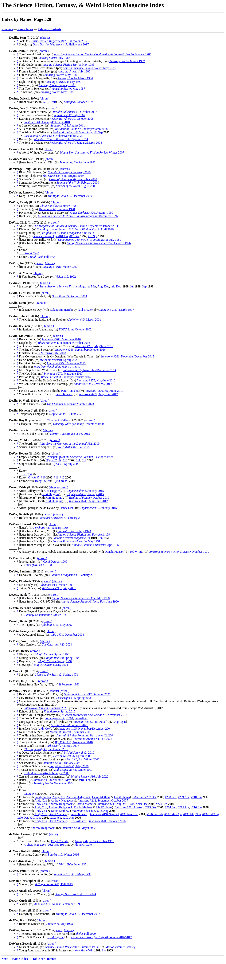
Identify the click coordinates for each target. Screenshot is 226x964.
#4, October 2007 (75, 111)
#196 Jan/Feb (155, 814)
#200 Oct (22, 817)
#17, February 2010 (61, 517)
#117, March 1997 (116, 309)
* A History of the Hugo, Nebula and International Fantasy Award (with (61, 551)
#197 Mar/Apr (173, 814)
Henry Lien (67, 507)
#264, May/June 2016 (61, 339)
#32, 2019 (69, 443)
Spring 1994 (52, 654)
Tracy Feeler (42, 480)
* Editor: (22, 256)
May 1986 (60, 74)
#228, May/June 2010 (80, 827)
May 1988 (56, 92)
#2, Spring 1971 (56, 674)
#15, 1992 (65, 276)
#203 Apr (68, 817)
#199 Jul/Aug (210, 814)
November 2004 (53, 783)
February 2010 (69, 172)
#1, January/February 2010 (47, 122)
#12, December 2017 (78, 913)
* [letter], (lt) (25, 236)
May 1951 (76, 541)
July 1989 (89, 239)
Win (83, 950)
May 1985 (68, 64)
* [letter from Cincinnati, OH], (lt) (38, 162)
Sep (144, 286)
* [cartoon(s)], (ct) (28, 286)
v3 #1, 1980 (38, 565)
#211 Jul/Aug (129, 807)
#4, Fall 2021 (92, 738)
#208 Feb (170, 797)
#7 (51, 460)
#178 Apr (45, 780)
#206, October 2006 (107, 821)
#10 (65, 460)
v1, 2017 (56, 366)
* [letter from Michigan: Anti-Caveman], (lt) (44, 544)
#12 (84, 460)
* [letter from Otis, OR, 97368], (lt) (39, 601)
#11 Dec (74, 236)
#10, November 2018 (74, 742)
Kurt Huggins (52, 490)
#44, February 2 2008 (46, 773)
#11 (78, 460)
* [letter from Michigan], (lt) (35, 538)
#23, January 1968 (50, 527)
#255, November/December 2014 (89, 370)
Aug (100, 286)
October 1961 (94, 841)
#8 (58, 480)
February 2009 (77, 182)
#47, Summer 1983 (71, 947)
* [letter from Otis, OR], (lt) (34, 598)
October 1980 (55, 561)
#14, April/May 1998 (72, 874)
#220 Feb (161, 804)
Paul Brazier (84, 309)
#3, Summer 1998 (57, 209)
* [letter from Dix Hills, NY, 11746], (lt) (42, 243)
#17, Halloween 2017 (59, 41)
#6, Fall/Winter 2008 (82, 759)
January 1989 (57, 85)
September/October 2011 (75, 226)
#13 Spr (92, 236)
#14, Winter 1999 (56, 584)
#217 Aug (109, 804)
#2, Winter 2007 (73, 769)
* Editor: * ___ (22, 251)
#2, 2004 (85, 735)
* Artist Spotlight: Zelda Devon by (38, 507)
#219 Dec (142, 804)
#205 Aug (103, 810)
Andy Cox (44, 728)
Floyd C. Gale (59, 841)
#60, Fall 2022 (74, 447)
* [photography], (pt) (30, 561)
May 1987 (68, 88)
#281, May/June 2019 (94, 346)
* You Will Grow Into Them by (36, 394)
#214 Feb (170, 807)
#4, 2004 (59, 718)
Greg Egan (119, 721)
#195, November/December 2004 (84, 728)
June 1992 (68, 232)
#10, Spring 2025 (59, 359)
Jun (100, 538)
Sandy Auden (43, 797)
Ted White (136, 551)
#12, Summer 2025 (87, 694)
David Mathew (101, 797)
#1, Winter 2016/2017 (101, 937)
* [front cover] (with (29, 101)
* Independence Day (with (33, 309)
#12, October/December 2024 (53, 135)
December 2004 (67, 634)
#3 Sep (98, 132)
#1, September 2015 (46, 749)
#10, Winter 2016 (63, 854)
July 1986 (74, 71)
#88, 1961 (45, 844)
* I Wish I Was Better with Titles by (39, 390)
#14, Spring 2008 (74, 697)
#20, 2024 (57, 644)
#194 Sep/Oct (104, 814)
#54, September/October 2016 (64, 342)
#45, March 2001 (84, 319)
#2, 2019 (79, 752)
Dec (106, 286)
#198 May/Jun (192, 814)
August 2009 (76, 186)
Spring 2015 (59, 711)
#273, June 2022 (67, 414)
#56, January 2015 (85, 490)
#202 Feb (55, 817)
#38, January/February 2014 (66, 377)
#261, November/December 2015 (127, 356)
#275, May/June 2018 (96, 380)
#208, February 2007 (61, 762)
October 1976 (99, 243)
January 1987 (63, 81)
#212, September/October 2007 (103, 800)
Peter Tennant (69, 390)
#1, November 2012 (94, 714)
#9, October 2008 (71, 118)
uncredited (81, 718)
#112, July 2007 (69, 115)
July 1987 (53, 57)
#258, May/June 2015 (66, 363)
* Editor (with (25, 480)
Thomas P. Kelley (58, 420)
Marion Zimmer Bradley (120, 947)
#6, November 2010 (73, 179)
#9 (59, 460)
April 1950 (96, 544)
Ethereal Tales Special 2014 (61, 139)
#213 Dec (151, 807)
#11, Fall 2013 (53, 884)
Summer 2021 (69, 725)
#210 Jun (196, 797)
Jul (132, 286)
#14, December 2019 (70, 195)
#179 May (64, 780)
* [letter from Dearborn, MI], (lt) (37, 531)
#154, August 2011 (67, 125)
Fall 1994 (42, 256)
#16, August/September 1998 (57, 904)
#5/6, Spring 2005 (72, 756)
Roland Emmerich (61, 309)
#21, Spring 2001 (59, 588)
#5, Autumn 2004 (69, 296)
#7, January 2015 (73, 574)
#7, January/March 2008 (81, 129)
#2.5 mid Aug (73, 132)
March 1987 (127, 61)
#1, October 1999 (80, 457)
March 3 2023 (70, 404)
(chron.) (45, 37)
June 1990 (90, 601)
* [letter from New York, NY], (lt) (38, 684)
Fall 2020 (86, 933)
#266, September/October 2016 (80, 349)
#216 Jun (196, 807)
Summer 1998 (58, 205)
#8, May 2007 (62, 745)
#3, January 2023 (45, 708)
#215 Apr (183, 807)
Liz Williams (122, 797)
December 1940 (78, 423)
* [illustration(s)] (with (31, 497)
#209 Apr (183, 797)
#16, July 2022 (89, 776)
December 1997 (78, 216)
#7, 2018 (51, 353)
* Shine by (23, 827)
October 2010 (89, 497)
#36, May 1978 (59, 923)
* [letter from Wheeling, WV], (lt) (38, 864)
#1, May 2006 (68, 766)
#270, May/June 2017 (63, 373)
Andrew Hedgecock (78, 797)
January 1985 (102, 54)
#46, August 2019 (63, 175)
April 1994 (84, 534)
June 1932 (77, 162)
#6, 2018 (70, 433)
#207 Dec (144, 797)
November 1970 (179, 551)
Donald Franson (114, 551)
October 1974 (79, 101)
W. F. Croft (49, 101)
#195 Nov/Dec (129, 814)
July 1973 (74, 531)
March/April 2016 (75, 229)
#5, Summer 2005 (70, 732)
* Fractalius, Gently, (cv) (32, 854)
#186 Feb (85, 780)
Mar (68, 286)
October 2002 (75, 329)
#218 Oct (128, 804)
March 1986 (75, 78)
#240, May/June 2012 (88, 501)
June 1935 (72, 864)
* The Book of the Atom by (34, 841)
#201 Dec (35, 817)
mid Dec (116, 286)
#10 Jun (50, 236)
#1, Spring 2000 (65, 463)
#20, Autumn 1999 (91, 212)
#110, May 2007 (56, 624)
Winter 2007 (92, 152)
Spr (104, 950)
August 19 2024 (75, 894)
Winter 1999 (59, 266)
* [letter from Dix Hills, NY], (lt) (37, 239)
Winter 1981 (46, 614)
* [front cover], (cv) (29, 266)
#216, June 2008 (89, 721)
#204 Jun (83, 810)
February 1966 (69, 684)
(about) (39, 263)
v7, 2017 (93, 383)
